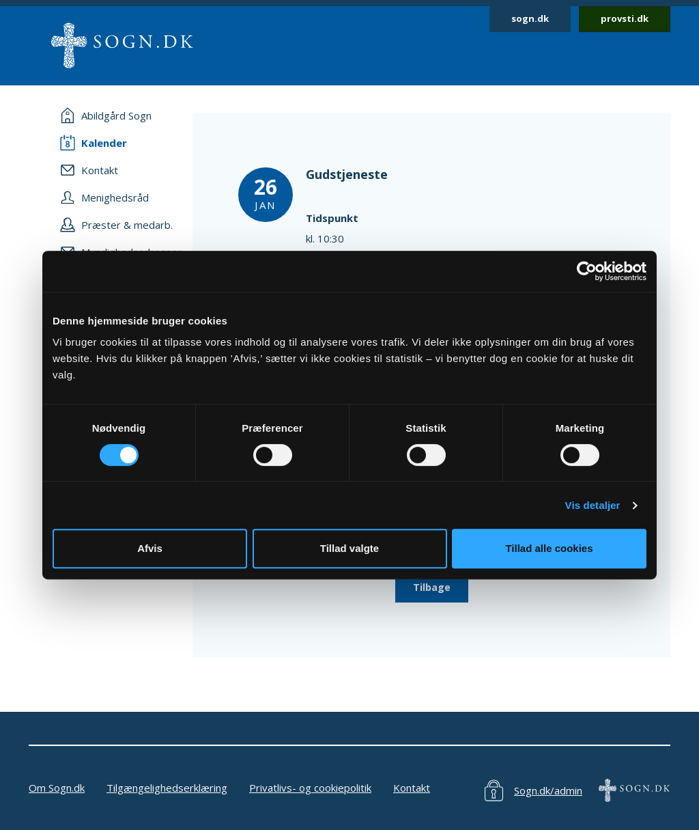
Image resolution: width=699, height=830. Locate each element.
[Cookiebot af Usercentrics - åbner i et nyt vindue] (586, 271)
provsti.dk (624, 18)
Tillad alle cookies (549, 548)
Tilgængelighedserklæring (166, 787)
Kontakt (411, 787)
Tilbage (432, 587)
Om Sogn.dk (57, 787)
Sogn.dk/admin (548, 790)
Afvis (149, 548)
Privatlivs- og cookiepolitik (310, 787)
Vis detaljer (592, 505)
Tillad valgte (349, 548)
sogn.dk (530, 18)
